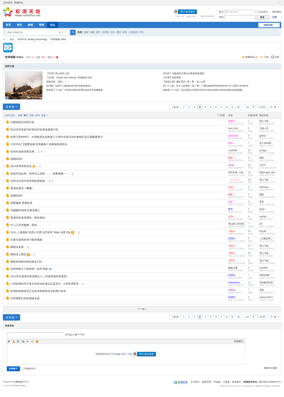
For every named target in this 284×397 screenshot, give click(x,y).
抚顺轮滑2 (17, 158)
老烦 (261, 290)
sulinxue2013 (266, 297)
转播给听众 (28, 368)
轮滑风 (231, 238)
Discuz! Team (20, 385)
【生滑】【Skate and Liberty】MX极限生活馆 (69, 77)
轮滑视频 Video (58, 39)
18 (249, 165)
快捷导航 (268, 25)
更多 (43, 115)
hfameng (263, 187)
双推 (125, 32)
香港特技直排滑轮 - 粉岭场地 (27, 217)
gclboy (262, 135)
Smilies (37, 341)
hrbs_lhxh (233, 128)
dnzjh (262, 209)
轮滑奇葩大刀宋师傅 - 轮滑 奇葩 (29, 268)
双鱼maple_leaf (267, 172)
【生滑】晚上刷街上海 (57, 73)
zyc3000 (263, 268)
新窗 (222, 115)
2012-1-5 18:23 (266, 256)
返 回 (176, 107)
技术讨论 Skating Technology (32, 39)
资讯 (19, 24)
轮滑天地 (4, 39)
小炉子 (262, 165)
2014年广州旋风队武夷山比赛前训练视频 (183, 73)
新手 (98, 32)
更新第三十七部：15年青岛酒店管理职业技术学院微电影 (74, 90)
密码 (221, 17)
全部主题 (9, 115)
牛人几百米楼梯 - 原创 (24, 224)
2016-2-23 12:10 (267, 270)
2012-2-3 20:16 (266, 248)
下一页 (273, 107)
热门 (26, 115)
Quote (28, 341)
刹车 (112, 32)
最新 (20, 115)
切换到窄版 (279, 2)
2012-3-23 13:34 (267, 124)
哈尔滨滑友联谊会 (21, 166)
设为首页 (8, 2)
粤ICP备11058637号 (269, 381)
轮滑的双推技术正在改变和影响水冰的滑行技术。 (40, 291)
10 (238, 107)
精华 (37, 115)
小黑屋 (226, 381)
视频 (92, 32)
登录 (123, 354)
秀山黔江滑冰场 (236, 224)
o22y (230, 187)
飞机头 (231, 231)
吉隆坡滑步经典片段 (22, 122)
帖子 (61, 32)
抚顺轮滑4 (17, 195)
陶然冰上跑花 (18, 254)
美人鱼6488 (265, 143)
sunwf (231, 165)
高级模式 (238, 341)
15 (249, 253)
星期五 (231, 121)
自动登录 (261, 12)
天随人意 (263, 128)
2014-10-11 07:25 (267, 168)
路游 (230, 143)
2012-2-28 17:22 (267, 175)
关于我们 (195, 381)
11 (249, 282)
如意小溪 (232, 268)
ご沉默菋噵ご (266, 238)
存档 (277, 57)
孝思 (261, 201)
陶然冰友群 (17, 246)
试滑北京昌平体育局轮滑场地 (28, 180)
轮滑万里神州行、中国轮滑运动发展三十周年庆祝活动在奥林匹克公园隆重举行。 (58, 136)
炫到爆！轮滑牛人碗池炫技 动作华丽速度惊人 (69, 86)
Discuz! (19, 381)
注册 (274, 17)
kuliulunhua (234, 282)
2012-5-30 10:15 (267, 160)
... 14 (246, 107)
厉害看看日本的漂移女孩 (25, 298)
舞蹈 (118, 32)
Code (32, 341)
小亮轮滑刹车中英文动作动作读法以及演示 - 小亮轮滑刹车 (45, 283)
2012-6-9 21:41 (266, 190)
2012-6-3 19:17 (266, 219)
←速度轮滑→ (235, 179)
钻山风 (262, 231)
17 (249, 246)
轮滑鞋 (105, 32)
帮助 (41, 24)
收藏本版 (251, 57)
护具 (141, 32)
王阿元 (231, 246)
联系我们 (236, 381)
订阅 (266, 57)
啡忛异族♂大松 (236, 172)
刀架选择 (133, 32)
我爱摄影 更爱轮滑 (21, 202)
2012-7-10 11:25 (267, 204)
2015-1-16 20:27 (267, 226)
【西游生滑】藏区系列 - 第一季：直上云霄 (184, 81)
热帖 (32, 115)
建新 (230, 157)
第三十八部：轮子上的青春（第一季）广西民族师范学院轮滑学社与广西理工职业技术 (206, 86)
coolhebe (233, 150)
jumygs (262, 150)
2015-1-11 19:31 (267, 285)
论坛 (52, 24)
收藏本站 (18, 2)
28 (249, 179)
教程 (30, 24)
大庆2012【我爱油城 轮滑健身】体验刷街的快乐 (39, 144)
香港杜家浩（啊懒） (22, 188)
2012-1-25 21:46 (267, 278)
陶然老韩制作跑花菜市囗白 (26, 261)
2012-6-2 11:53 (266, 138)
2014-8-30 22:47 (267, 292)
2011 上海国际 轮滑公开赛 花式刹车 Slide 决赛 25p (41, 232)
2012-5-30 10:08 (267, 197)
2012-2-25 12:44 (267, 241)
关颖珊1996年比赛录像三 (25, 210)
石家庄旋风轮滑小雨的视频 (26, 239)
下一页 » (142, 309)
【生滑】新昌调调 (172, 77)
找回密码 (276, 12)
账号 (221, 12)
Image (18, 341)
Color (13, 341)
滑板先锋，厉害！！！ (57, 81)
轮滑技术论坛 (250, 381)
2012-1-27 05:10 (267, 263)
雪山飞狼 (263, 121)
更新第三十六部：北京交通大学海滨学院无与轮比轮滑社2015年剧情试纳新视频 (202, 90)
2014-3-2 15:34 (266, 300)
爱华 (230, 209)
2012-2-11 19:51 (267, 153)
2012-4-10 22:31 (267, 212)
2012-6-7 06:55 (266, 146)
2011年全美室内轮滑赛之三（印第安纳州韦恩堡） (40, 276)
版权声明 (206, 381)
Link (23, 341)
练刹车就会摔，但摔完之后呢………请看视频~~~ (39, 173)
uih (260, 224)
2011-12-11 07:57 (267, 182)
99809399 (264, 275)
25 (249, 150)
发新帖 (10, 106)
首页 (8, 24)
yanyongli (233, 135)
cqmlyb (262, 216)
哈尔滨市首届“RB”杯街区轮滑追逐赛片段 (34, 129)
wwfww (231, 290)
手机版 (217, 381)
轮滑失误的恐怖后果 (22, 151)
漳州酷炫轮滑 (266, 282)
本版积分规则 (270, 368)
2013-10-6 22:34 (267, 234)
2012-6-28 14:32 (267, 131)
